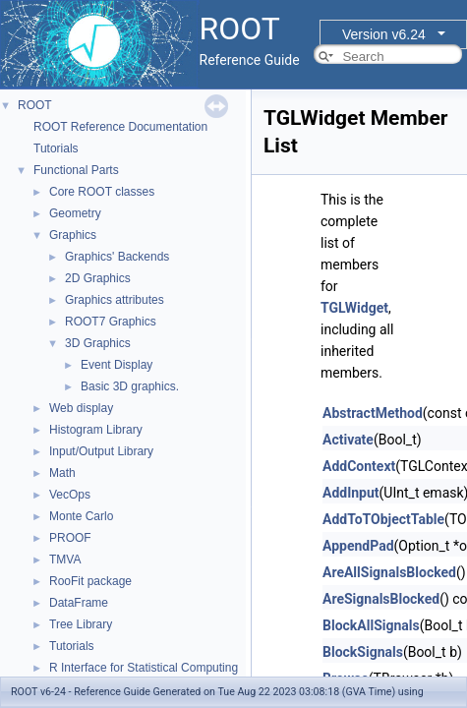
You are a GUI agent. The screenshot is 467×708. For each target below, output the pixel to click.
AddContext (358, 466)
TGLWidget (354, 308)
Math (62, 473)
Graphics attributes (114, 300)
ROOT (35, 105)
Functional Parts (76, 170)
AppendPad (358, 546)
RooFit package (90, 581)
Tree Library (80, 624)
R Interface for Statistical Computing (143, 668)
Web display (81, 408)
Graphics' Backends (117, 257)
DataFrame (78, 603)
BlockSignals (362, 652)
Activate (348, 439)
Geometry (75, 213)
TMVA (65, 559)
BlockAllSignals (371, 625)
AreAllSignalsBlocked (389, 572)
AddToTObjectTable (383, 519)
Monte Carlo (81, 516)
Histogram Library (96, 430)
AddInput (350, 493)
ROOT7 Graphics (110, 321)
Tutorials (56, 148)
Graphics (72, 235)
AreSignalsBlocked (380, 599)
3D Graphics (98, 343)
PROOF (70, 538)
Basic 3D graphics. (130, 386)
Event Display (116, 365)
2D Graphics (98, 278)
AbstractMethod (372, 413)
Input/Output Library (101, 451)
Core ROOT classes (101, 192)
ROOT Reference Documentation (120, 127)
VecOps (69, 495)
